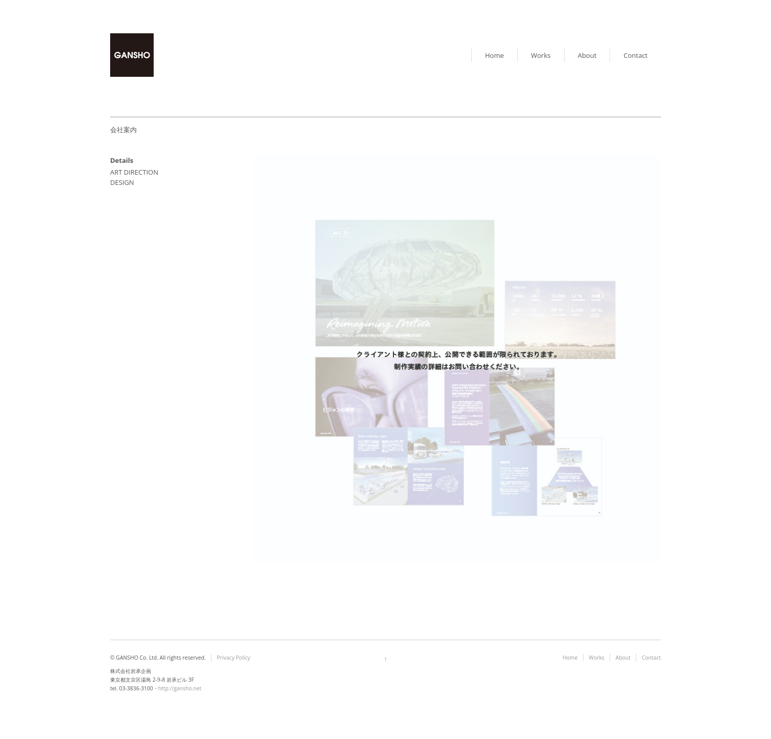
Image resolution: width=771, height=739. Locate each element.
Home (494, 55)
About (587, 55)
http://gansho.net (180, 688)
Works (541, 55)
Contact (635, 55)
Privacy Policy (233, 657)
